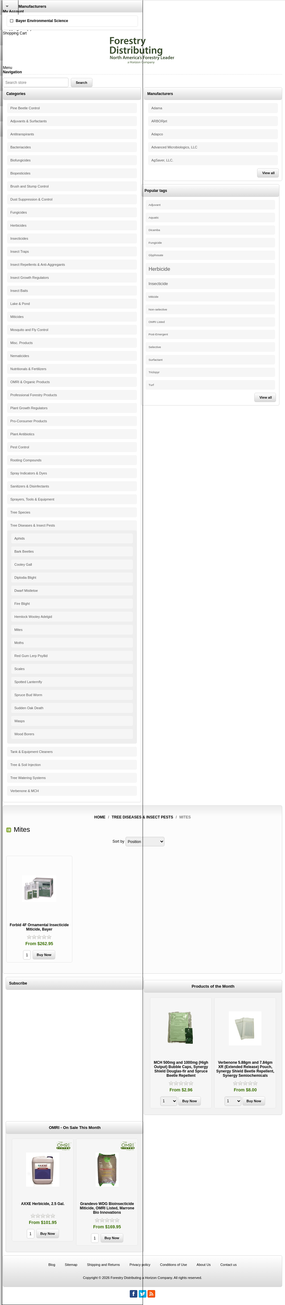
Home (100, 817)
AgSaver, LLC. (162, 160)
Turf (151, 385)
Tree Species (20, 512)
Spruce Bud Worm (28, 695)
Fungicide (155, 242)
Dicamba (154, 230)
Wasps (19, 721)
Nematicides (19, 356)
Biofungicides (20, 160)
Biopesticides (20, 173)
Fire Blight (22, 603)
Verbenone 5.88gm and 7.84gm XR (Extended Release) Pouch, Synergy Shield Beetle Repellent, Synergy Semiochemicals (245, 1069)
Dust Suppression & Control (31, 199)
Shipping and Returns (103, 1264)
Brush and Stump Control (29, 186)
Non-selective (158, 309)
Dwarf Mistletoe (26, 590)
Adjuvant (155, 204)
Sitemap (71, 1264)
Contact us (228, 1264)
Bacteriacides (20, 147)
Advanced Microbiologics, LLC (174, 147)
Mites (18, 630)
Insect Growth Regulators (29, 277)
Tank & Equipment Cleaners (31, 752)
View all (268, 173)
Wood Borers (24, 734)
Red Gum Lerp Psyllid (31, 656)
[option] (181, 1053)
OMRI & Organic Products (30, 382)
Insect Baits (19, 290)
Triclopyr (154, 372)
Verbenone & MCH (24, 791)
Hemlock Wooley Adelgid (33, 617)
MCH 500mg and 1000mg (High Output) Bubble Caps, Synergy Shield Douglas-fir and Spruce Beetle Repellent (181, 1069)
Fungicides (18, 212)
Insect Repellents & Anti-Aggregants (37, 264)
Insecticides (19, 238)
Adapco (157, 134)
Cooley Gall (23, 564)
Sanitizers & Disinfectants (29, 486)
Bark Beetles (24, 551)
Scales (19, 669)
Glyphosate (156, 255)
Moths (19, 643)
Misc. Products (21, 343)
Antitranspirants (22, 134)
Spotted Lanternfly (28, 682)
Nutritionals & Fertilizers (28, 369)
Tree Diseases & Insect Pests (32, 525)
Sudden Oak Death (28, 708)
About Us (203, 1264)
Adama (156, 108)
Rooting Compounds (25, 460)
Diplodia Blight (25, 577)
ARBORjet (159, 121)
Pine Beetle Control (25, 108)
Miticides (17, 317)
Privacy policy (139, 1264)
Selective (155, 347)
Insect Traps (19, 251)
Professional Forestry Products (33, 395)
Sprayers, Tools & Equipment (32, 499)
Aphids (19, 538)
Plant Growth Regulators (29, 408)
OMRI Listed (157, 322)
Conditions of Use (173, 1264)
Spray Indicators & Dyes (28, 473)
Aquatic (154, 217)
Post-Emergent (158, 334)
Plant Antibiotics (22, 434)
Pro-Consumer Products (28, 421)
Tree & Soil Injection (25, 765)
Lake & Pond (20, 304)
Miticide (154, 296)
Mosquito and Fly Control (29, 330)
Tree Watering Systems (28, 778)
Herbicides (18, 225)
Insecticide (158, 283)
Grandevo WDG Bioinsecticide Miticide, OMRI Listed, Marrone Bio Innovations (107, 1208)
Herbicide (159, 269)
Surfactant (156, 359)
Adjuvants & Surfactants (28, 121)
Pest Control (19, 447)
